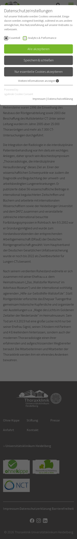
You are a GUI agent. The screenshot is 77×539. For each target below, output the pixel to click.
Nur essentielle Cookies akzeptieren (39, 71)
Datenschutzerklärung (60, 99)
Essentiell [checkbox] (14, 38)
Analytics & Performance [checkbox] (42, 38)
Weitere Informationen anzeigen (38, 81)
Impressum (39, 99)
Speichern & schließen (39, 60)
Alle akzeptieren (38, 49)
